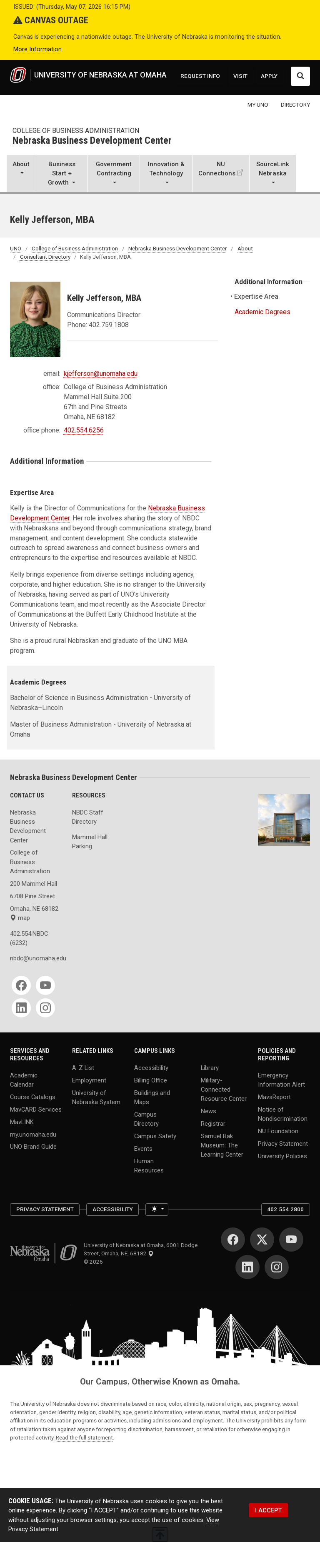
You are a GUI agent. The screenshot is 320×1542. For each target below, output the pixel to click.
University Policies (282, 1156)
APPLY (269, 75)
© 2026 (94, 1261)
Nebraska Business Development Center (92, 141)
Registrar (213, 1123)
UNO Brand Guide (33, 1146)
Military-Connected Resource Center (224, 1089)
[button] (21, 174)
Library (210, 1067)
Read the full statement (84, 1437)
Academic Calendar (24, 1079)
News (208, 1111)
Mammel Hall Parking (90, 841)
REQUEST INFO (200, 75)
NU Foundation (278, 1131)
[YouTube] (45, 985)
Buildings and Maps (152, 1097)
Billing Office (150, 1080)
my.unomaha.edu (33, 1134)
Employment (89, 1080)
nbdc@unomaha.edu (36, 958)
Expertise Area (256, 296)
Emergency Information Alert (281, 1079)
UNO (15, 248)
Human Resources (149, 1165)
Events (143, 1148)
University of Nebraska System (96, 1097)
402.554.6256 (84, 430)
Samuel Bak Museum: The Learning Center (222, 1145)
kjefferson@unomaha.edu (101, 373)
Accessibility (151, 1067)
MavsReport (274, 1096)
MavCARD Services (36, 1109)
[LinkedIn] (21, 1007)
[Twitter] (262, 1239)
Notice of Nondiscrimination (283, 1113)
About (245, 248)
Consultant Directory (45, 256)
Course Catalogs (32, 1096)
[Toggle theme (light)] (156, 1209)
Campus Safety (155, 1136)
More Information (37, 49)
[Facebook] (21, 985)
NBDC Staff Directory (87, 817)
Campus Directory (146, 1118)
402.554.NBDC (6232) (29, 938)
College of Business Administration (75, 131)
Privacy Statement (283, 1143)
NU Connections (216, 168)
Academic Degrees (262, 312)
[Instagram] (45, 1007)
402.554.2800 (285, 1209)
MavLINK (22, 1121)
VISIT (240, 75)
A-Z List (83, 1067)
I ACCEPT (268, 1510)
